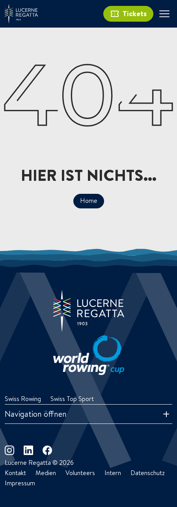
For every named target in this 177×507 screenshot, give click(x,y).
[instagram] (9, 450)
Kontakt (15, 472)
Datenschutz (147, 472)
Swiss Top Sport (72, 398)
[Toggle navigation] (164, 14)
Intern (112, 472)
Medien (45, 472)
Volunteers (80, 472)
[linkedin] (28, 450)
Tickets (128, 13)
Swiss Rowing (23, 398)
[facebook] (47, 450)
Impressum (20, 483)
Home (88, 200)
